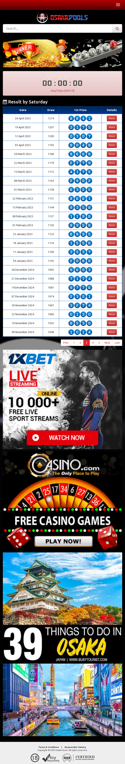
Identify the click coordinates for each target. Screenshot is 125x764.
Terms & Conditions (48, 747)
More (112, 118)
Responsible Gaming (75, 747)
